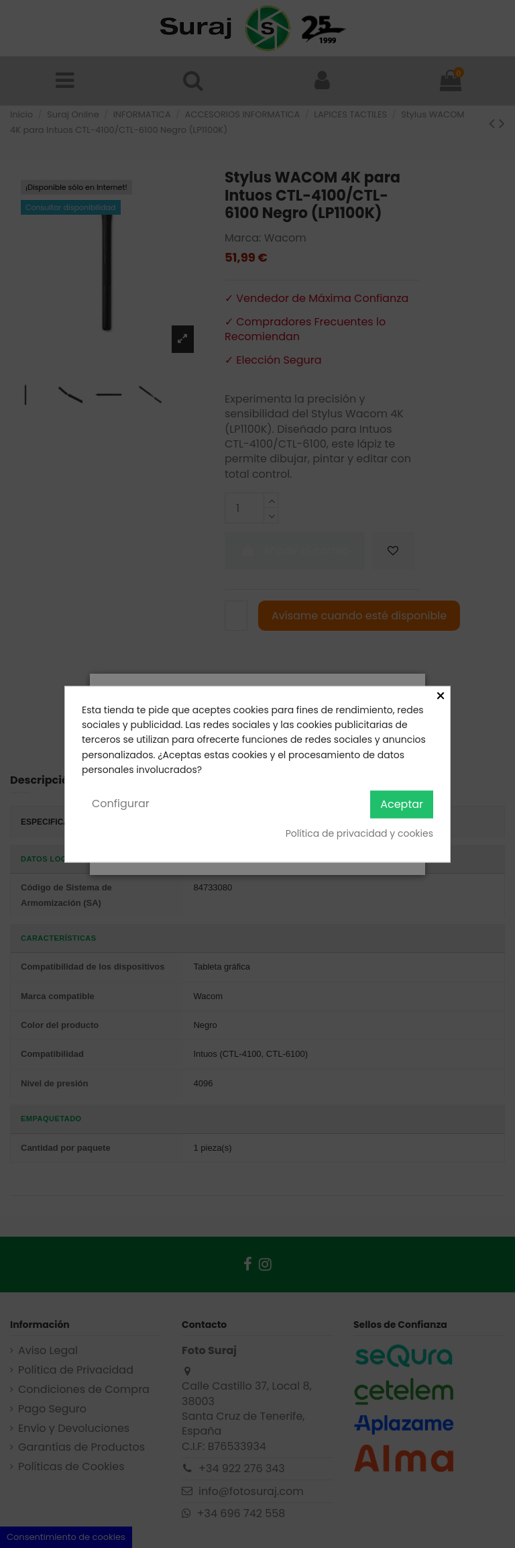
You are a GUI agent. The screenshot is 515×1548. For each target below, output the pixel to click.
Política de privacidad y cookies (359, 834)
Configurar (121, 804)
